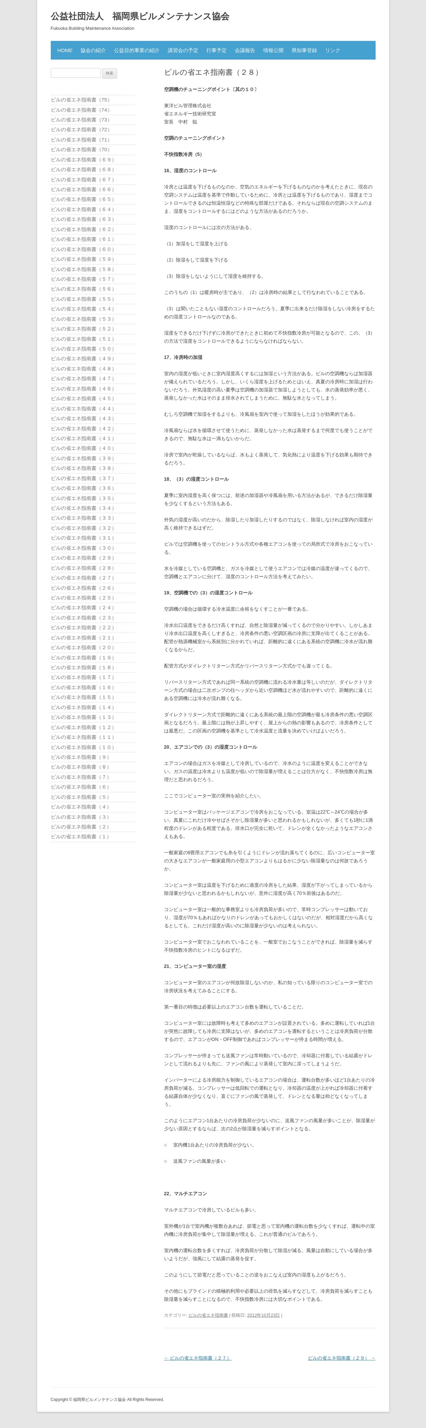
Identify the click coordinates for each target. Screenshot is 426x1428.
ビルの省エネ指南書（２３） (84, 617)
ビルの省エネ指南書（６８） (84, 169)
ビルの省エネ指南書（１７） (84, 677)
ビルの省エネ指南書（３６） (84, 488)
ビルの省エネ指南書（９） (81, 757)
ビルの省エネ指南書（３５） (84, 498)
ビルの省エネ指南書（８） (81, 767)
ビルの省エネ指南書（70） (81, 149)
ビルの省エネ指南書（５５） (84, 299)
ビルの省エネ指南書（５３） (84, 319)
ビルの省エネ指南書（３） (81, 817)
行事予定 (216, 50)
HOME (65, 50)
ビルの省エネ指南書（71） (81, 139)
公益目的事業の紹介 (137, 50)
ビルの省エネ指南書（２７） (198, 1358)
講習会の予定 (183, 50)
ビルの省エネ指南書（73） (81, 119)
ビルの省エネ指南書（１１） (84, 737)
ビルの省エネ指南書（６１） (84, 239)
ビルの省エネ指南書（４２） (84, 428)
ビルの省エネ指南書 (208, 1315)
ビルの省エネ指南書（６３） (84, 219)
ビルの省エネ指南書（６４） (84, 209)
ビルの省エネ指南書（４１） (84, 438)
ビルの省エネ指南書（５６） (84, 289)
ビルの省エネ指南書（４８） (84, 368)
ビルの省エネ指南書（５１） (84, 339)
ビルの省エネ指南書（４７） (84, 378)
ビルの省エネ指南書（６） (81, 787)
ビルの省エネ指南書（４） (81, 807)
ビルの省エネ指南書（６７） (84, 179)
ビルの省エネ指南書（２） (81, 827)
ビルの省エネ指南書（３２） (84, 528)
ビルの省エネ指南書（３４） (84, 508)
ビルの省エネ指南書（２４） (84, 607)
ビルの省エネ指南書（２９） (342, 1358)
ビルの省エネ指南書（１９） (84, 657)
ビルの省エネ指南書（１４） (84, 707)
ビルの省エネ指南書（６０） (84, 249)
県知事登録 (304, 50)
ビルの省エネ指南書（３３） (84, 518)
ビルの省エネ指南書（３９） (84, 458)
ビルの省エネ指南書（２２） (84, 627)
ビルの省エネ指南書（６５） (84, 199)
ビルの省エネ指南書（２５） (84, 597)
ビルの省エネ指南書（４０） (84, 448)
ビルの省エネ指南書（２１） (84, 637)
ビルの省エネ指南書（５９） (84, 259)
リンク (332, 50)
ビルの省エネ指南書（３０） (84, 548)
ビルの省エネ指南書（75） (81, 100)
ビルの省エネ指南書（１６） (84, 687)
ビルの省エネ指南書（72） (81, 129)
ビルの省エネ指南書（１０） (84, 747)
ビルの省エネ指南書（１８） (84, 667)
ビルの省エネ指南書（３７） (84, 478)
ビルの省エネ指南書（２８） (84, 568)
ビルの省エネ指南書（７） (81, 777)
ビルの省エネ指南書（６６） (84, 189)
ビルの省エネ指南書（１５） (84, 697)
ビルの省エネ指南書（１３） (84, 717)
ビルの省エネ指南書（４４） (84, 408)
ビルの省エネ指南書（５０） (84, 349)
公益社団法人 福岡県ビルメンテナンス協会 (140, 16)
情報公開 (273, 50)
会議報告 (245, 50)
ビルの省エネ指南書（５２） (84, 329)
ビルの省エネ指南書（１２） (84, 727)
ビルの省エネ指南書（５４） (84, 309)
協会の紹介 (93, 50)
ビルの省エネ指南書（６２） (84, 229)
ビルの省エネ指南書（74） (81, 110)
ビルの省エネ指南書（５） (81, 797)
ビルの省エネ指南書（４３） (84, 418)
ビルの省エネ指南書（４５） (84, 398)
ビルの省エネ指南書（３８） (84, 468)
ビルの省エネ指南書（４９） (84, 358)
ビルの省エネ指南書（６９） (84, 159)
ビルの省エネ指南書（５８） (84, 269)
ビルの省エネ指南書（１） (81, 836)
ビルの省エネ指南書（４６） (84, 388)
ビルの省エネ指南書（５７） (84, 279)
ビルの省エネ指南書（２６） (84, 588)
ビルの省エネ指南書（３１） (84, 538)
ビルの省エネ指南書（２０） (84, 647)
